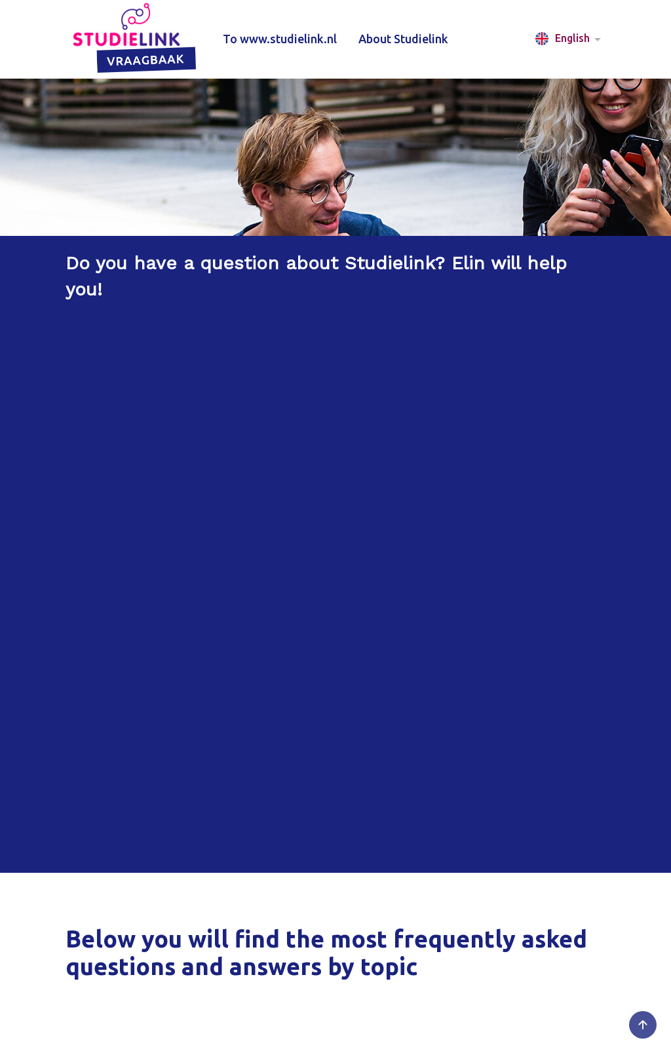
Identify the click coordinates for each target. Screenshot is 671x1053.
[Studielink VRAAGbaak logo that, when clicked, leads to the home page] (133, 39)
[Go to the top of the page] (643, 1025)
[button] (570, 39)
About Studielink (403, 38)
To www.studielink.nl (280, 38)
